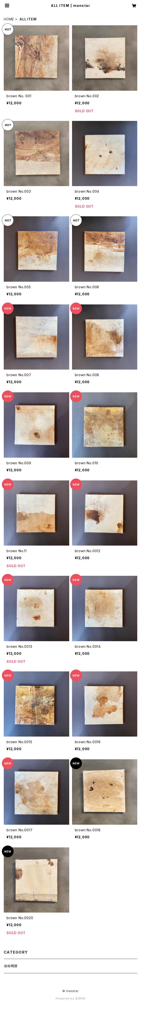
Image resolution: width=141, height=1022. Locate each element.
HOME (9, 19)
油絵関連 (11, 966)
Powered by (71, 998)
